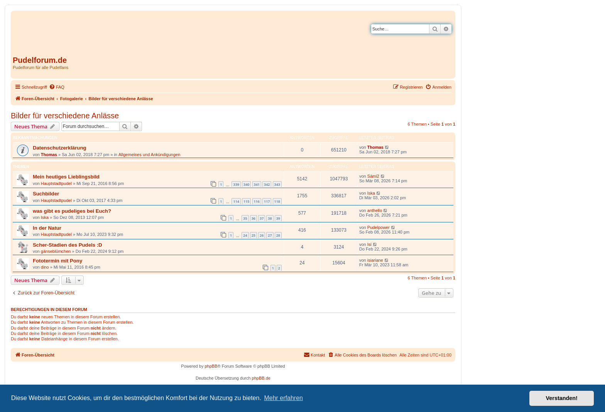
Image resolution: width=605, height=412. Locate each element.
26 (262, 235)
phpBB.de (261, 378)
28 (278, 235)
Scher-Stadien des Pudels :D (67, 245)
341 (257, 184)
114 (236, 201)
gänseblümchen (56, 251)
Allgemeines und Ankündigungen (149, 154)
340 (246, 184)
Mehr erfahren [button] (283, 398)
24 (245, 235)
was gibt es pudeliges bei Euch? (72, 211)
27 (270, 235)
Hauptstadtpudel (56, 183)
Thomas (49, 154)
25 (253, 235)
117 (267, 201)
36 (253, 218)
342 (267, 184)
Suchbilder (46, 194)
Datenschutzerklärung (59, 148)
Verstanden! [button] (562, 398)
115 (246, 201)
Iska (371, 193)
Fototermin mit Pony (57, 261)
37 (262, 218)
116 (257, 201)
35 (245, 218)
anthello (374, 210)
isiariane (375, 260)
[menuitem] (56, 87)
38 (270, 218)
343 (277, 184)
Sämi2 (373, 176)
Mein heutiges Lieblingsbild (66, 177)
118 (277, 201)
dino (45, 267)
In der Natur (47, 228)
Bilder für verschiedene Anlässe (65, 115)
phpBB (210, 366)
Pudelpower (378, 227)
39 (278, 218)
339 (236, 184)
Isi (369, 244)
